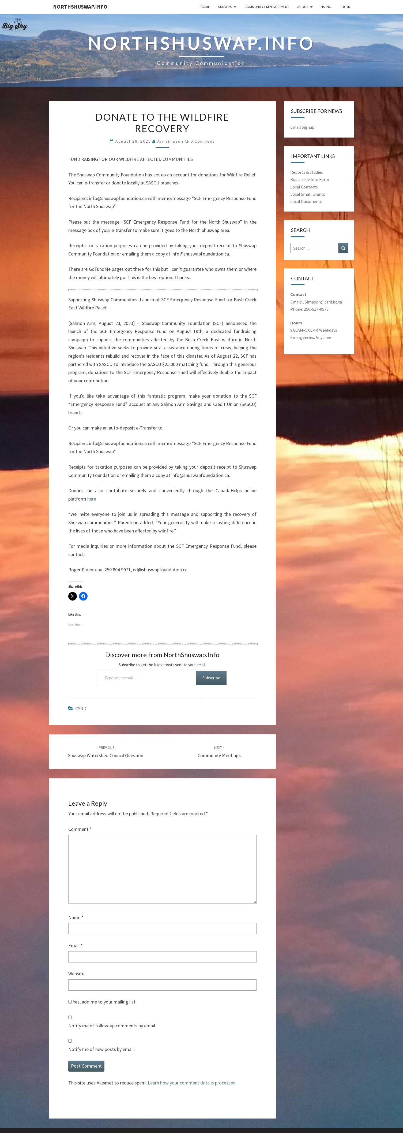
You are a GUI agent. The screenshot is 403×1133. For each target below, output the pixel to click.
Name (76, 917)
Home (205, 6)
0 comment (202, 141)
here (91, 499)
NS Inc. (326, 6)
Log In (345, 6)
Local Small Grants (307, 194)
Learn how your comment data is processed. (192, 1083)
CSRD (80, 708)
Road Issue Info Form (309, 179)
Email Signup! (302, 127)
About (302, 6)
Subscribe (211, 677)
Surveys (225, 6)
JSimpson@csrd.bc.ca (322, 302)
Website (76, 974)
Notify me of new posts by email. (101, 1049)
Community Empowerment (266, 6)
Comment (80, 829)
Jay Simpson (170, 141)
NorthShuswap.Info (80, 6)
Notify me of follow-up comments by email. (112, 1026)
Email (75, 945)
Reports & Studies (306, 172)
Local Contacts (304, 187)
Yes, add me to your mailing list (101, 1002)
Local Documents (306, 201)
